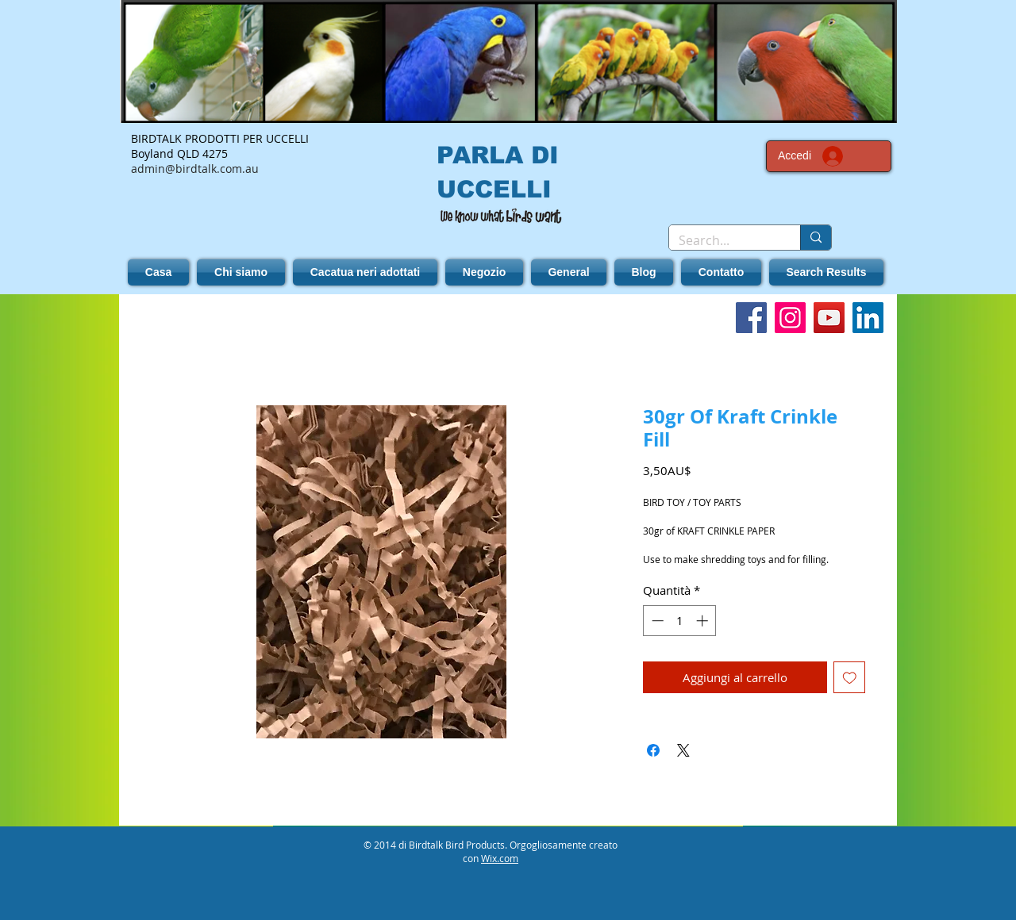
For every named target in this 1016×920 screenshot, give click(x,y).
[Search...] (723, 240)
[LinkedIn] (867, 317)
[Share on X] (683, 750)
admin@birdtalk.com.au (195, 168)
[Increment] (703, 620)
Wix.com (499, 858)
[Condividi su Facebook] (653, 750)
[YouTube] (829, 317)
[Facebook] (751, 317)
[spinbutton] (680, 620)
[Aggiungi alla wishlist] (849, 677)
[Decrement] (656, 620)
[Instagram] (790, 317)
